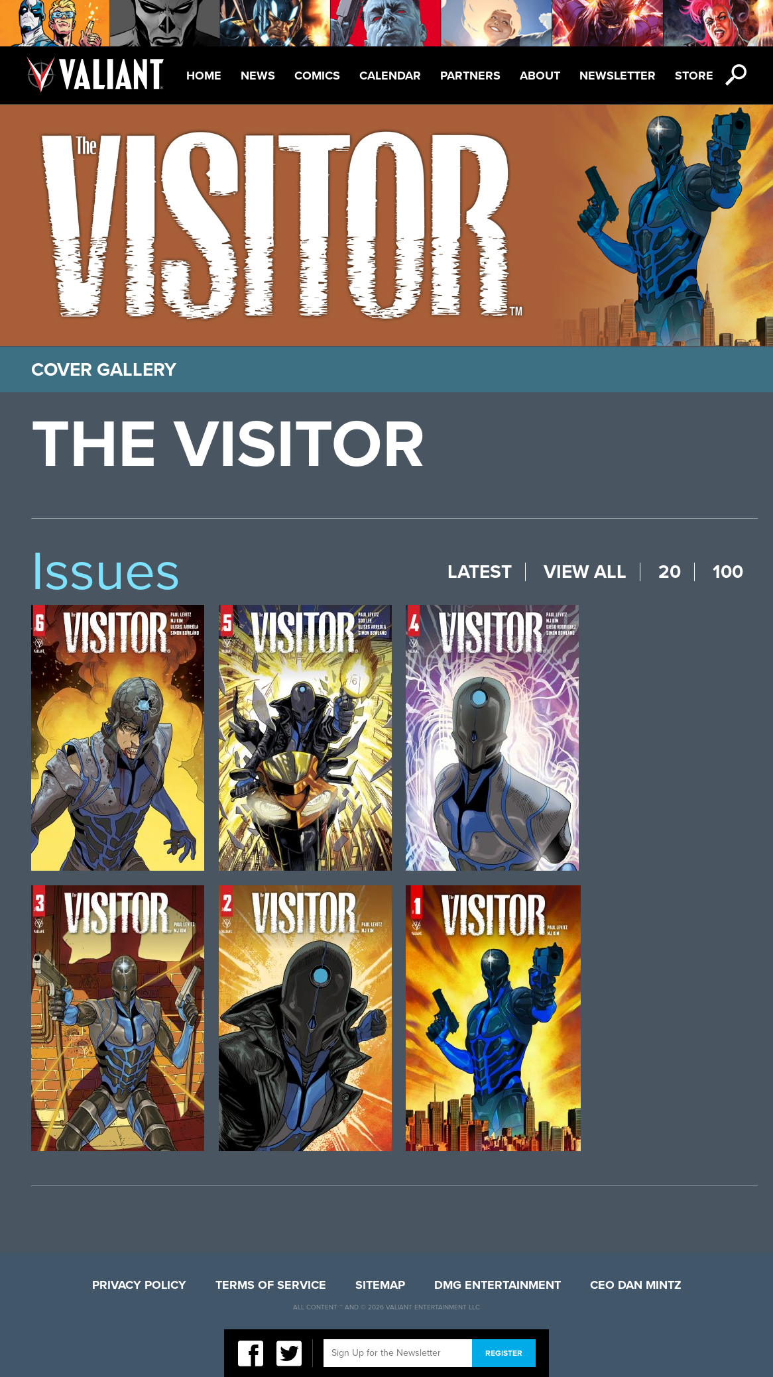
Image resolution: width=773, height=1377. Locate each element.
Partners (470, 75)
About (540, 75)
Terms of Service (270, 1285)
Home (203, 75)
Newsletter (617, 75)
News (258, 75)
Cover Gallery (103, 369)
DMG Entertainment (497, 1285)
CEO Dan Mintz (636, 1285)
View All (585, 572)
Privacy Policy (139, 1285)
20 (669, 572)
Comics (317, 75)
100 (728, 572)
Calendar (390, 75)
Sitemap (380, 1285)
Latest (479, 572)
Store (694, 75)
